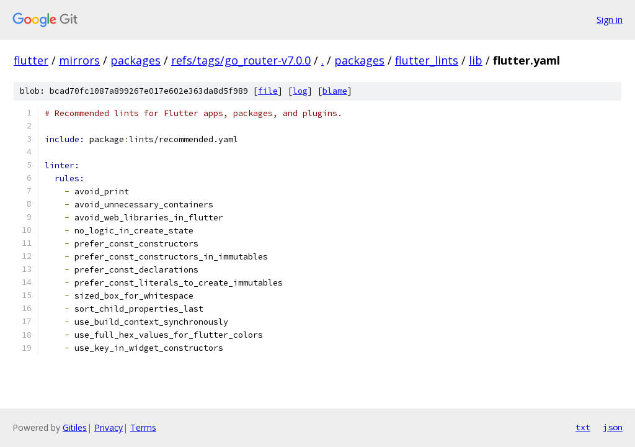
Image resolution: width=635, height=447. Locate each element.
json (613, 427)
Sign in (610, 19)
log (300, 91)
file (268, 91)
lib (475, 60)
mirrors (79, 60)
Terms (143, 427)
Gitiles (75, 427)
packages (135, 60)
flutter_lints (426, 60)
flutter (31, 60)
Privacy (108, 427)
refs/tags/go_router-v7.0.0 (241, 60)
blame (334, 91)
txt (582, 427)
